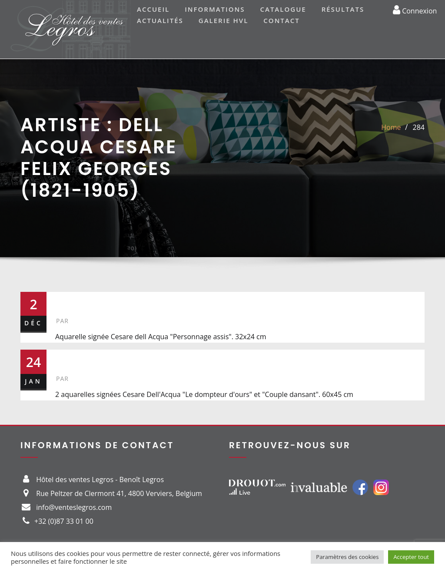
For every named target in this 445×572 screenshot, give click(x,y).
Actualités (160, 20)
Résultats (343, 9)
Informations (215, 9)
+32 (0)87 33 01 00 (63, 521)
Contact (281, 20)
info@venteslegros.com (74, 507)
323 (69, 359)
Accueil (153, 9)
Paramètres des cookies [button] (347, 557)
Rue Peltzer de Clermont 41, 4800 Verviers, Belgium (119, 493)
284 (419, 127)
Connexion (415, 9)
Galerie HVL (224, 20)
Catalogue (283, 9)
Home (391, 127)
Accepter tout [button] (411, 557)
